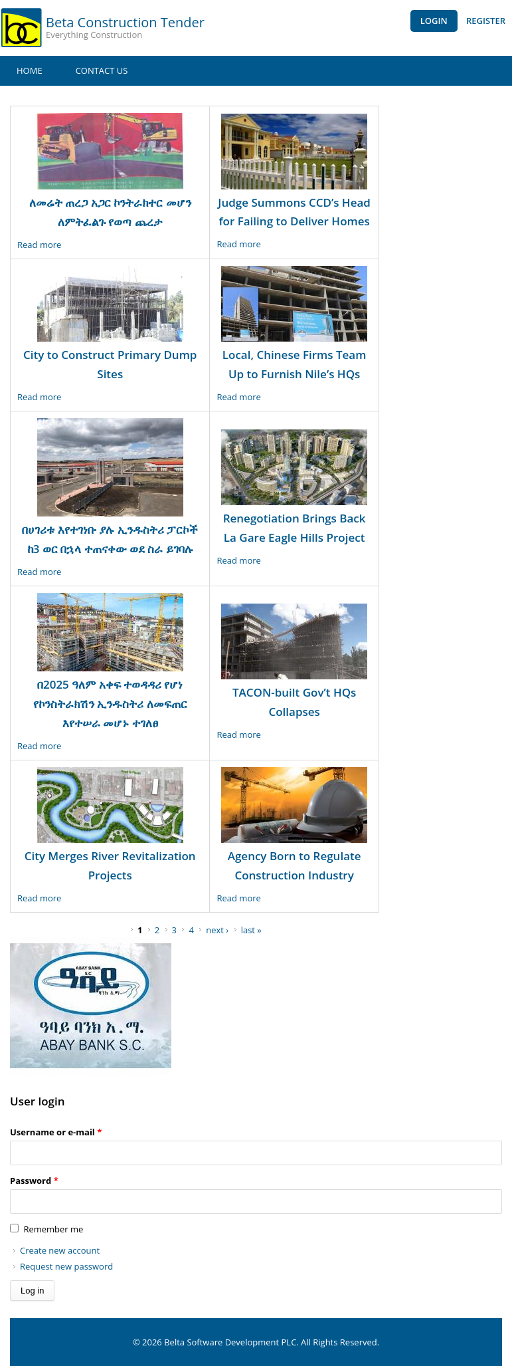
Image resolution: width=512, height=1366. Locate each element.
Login (434, 21)
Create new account (60, 1250)
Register (485, 21)
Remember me (53, 1229)
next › (217, 930)
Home (30, 70)
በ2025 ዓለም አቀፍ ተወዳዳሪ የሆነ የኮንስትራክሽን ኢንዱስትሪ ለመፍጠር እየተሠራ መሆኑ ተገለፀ (110, 704)
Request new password (66, 1266)
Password (34, 1181)
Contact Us (102, 70)
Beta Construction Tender (125, 22)
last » (251, 930)
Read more (39, 245)
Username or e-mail (56, 1132)
